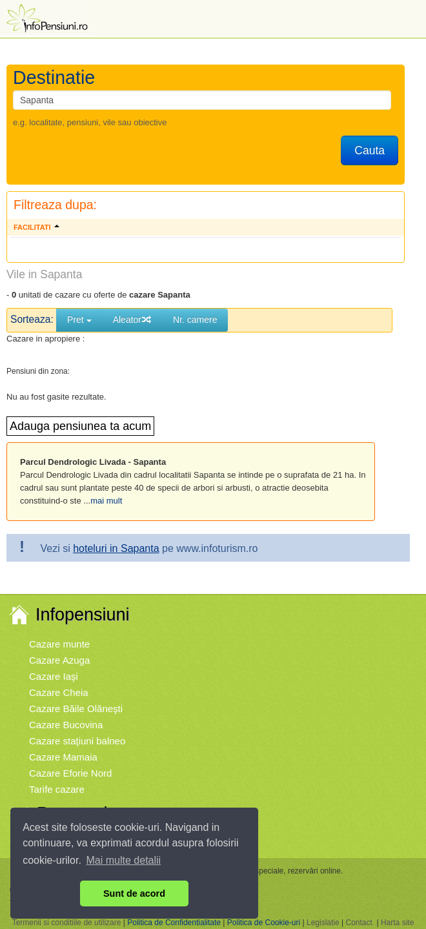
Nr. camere (195, 319)
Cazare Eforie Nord (70, 773)
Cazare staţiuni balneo (77, 740)
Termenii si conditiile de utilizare (66, 922)
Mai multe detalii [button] (123, 860)
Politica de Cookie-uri (263, 922)
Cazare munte (59, 643)
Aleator (132, 319)
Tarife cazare (57, 789)
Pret (79, 319)
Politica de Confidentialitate (174, 922)
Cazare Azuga (59, 660)
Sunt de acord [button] (134, 893)
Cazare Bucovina (66, 724)
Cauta (369, 150)
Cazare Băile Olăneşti (76, 708)
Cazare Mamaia (63, 756)
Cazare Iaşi (53, 676)
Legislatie (323, 922)
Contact (358, 922)
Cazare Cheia (58, 692)
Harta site (397, 922)
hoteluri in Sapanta (116, 548)
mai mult (106, 500)
